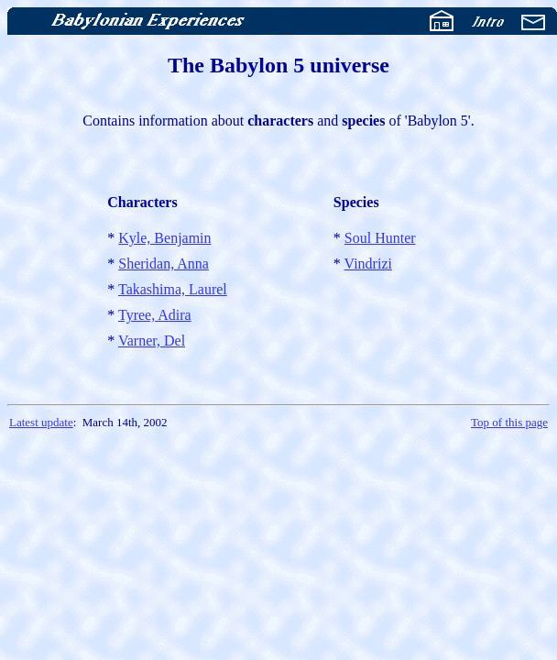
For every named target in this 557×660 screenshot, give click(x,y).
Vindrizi (368, 263)
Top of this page (509, 422)
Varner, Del (151, 340)
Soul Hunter (380, 238)
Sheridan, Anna (163, 263)
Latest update (41, 422)
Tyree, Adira (154, 315)
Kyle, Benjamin (164, 238)
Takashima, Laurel (172, 289)
